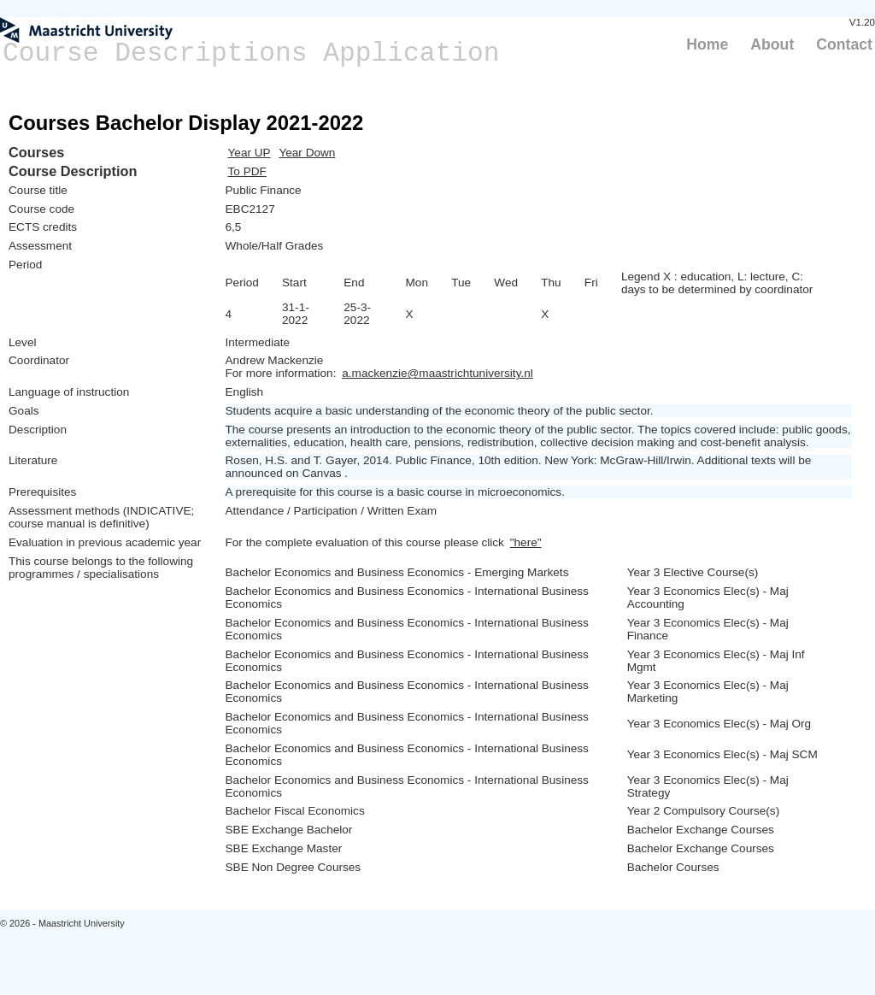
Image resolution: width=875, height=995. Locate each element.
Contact (844, 44)
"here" (526, 542)
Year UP (249, 152)
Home (707, 44)
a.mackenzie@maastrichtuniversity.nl (437, 373)
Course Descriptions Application (251, 53)
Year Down (307, 152)
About (772, 44)
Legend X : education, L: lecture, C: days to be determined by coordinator (717, 283)
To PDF (247, 171)
